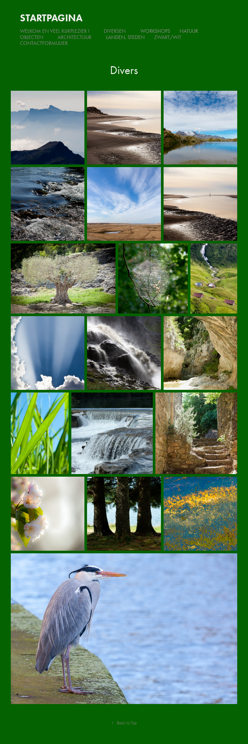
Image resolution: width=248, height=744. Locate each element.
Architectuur (74, 37)
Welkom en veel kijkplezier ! (54, 31)
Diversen (115, 31)
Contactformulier (44, 43)
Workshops (155, 31)
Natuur (189, 31)
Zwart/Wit (167, 37)
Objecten (31, 37)
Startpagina (51, 18)
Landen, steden (125, 37)
